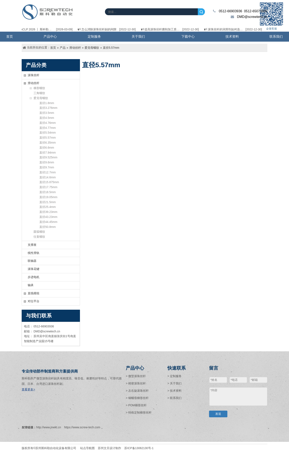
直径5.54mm (47, 132)
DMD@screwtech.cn (252, 17)
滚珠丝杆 (33, 75)
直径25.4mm (47, 207)
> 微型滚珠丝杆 (136, 376)
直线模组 (33, 293)
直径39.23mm (48, 212)
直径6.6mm (46, 147)
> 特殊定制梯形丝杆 (139, 412)
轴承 (31, 285)
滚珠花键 (33, 269)
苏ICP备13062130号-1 (138, 448)
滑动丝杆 (33, 83)
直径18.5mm (47, 192)
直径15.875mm (49, 182)
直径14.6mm (47, 177)
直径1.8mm (46, 103)
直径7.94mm (47, 152)
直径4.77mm (47, 127)
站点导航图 (87, 448)
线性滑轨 (33, 253)
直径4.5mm (46, 117)
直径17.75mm (48, 187)
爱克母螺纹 (41, 98)
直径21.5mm (47, 202)
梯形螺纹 (39, 88)
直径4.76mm (47, 122)
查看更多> (28, 389)
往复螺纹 (39, 236)
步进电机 (33, 277)
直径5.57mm (47, 137)
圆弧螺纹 (39, 231)
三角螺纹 (39, 93)
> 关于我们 (174, 383)
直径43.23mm (48, 217)
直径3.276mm (48, 107)
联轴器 (32, 260)
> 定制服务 (174, 376)
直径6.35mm (47, 142)
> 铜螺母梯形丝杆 (137, 398)
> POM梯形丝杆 (136, 405)
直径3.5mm (46, 112)
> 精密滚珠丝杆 (136, 383)
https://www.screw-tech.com (82, 427)
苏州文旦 (104, 448)
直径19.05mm (48, 197)
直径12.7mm (47, 172)
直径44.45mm (48, 222)
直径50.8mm (47, 227)
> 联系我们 (174, 398)
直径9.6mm (46, 162)
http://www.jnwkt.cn (48, 427)
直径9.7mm (46, 167)
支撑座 (32, 244)
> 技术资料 (174, 390)
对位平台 (33, 301)
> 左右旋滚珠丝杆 (137, 390)
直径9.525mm (48, 157)
